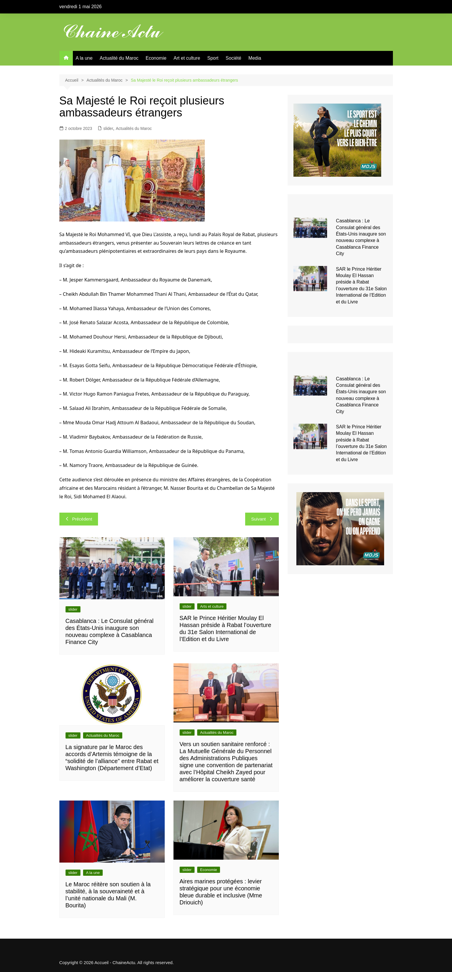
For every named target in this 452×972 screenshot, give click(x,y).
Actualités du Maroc (134, 128)
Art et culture (186, 58)
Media (254, 58)
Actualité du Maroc (119, 58)
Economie (156, 58)
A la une (84, 58)
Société (233, 58)
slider (108, 128)
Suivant (262, 518)
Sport (213, 58)
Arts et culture (212, 606)
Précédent (78, 518)
